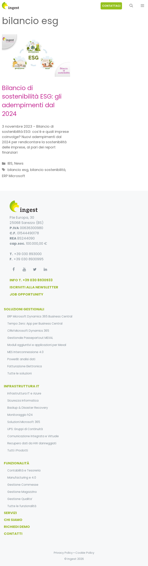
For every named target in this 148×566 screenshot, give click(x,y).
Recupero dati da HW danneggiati (31, 443)
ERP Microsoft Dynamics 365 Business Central (39, 316)
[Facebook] (13, 269)
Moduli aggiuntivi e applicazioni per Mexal (36, 345)
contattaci (111, 6)
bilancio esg (18, 169)
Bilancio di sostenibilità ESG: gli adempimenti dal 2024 (32, 101)
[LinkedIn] (45, 269)
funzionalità (16, 463)
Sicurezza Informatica (23, 401)
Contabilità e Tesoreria (23, 470)
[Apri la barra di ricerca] (131, 6)
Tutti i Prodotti (17, 450)
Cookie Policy (84, 553)
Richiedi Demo (17, 526)
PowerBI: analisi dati (21, 359)
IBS (10, 163)
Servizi (10, 512)
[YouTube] (24, 269)
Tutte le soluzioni (19, 373)
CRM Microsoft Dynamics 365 (28, 331)
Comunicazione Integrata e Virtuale (33, 436)
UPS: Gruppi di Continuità (25, 429)
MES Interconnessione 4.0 (25, 352)
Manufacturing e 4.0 (21, 478)
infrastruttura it (21, 386)
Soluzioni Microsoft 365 (23, 422)
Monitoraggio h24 (20, 415)
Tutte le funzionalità (21, 506)
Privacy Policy (63, 553)
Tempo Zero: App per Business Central (34, 324)
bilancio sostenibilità (47, 169)
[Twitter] (35, 269)
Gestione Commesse (22, 485)
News (19, 163)
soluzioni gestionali (24, 309)
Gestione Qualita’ (19, 499)
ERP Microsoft (13, 175)
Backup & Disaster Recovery (27, 408)
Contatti (13, 533)
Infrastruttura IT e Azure (24, 393)
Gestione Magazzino (22, 492)
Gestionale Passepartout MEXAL (30, 338)
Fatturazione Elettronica (24, 366)
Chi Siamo (13, 519)
